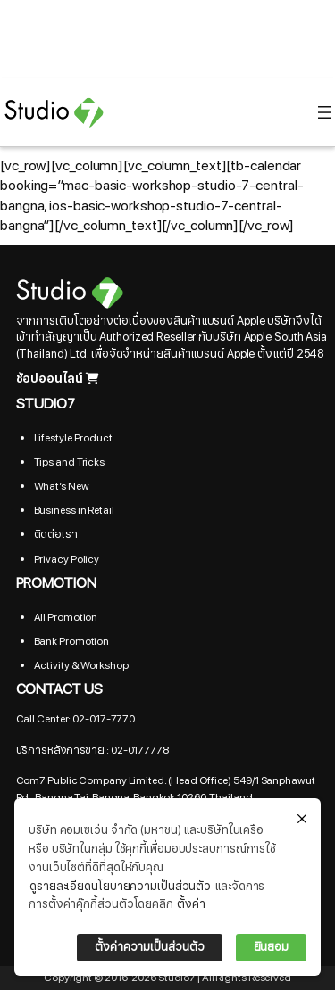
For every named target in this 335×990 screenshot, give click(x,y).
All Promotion (66, 617)
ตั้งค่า (191, 904)
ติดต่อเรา (56, 534)
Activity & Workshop (81, 665)
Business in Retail (74, 510)
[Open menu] (324, 112)
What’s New (61, 486)
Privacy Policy (67, 559)
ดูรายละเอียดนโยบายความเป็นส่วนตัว (120, 886)
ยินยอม (271, 947)
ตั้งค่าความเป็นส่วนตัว (149, 947)
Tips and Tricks (69, 462)
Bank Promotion (72, 641)
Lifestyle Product (73, 438)
